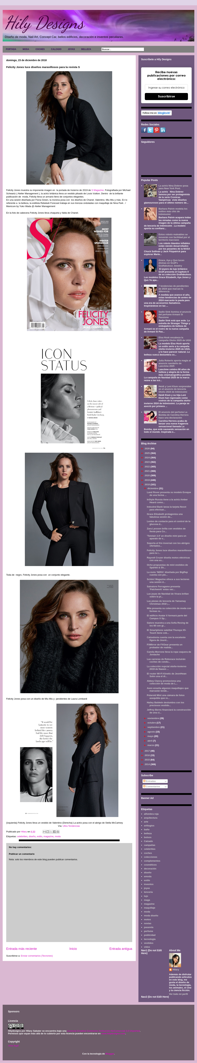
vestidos (148, 943)
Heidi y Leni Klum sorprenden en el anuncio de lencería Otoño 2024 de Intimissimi (174, 389)
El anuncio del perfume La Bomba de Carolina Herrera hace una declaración (173, 415)
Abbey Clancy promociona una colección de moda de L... (164, 682)
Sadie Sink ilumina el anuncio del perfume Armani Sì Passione (174, 314)
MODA (26, 49)
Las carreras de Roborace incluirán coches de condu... (166, 660)
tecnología (149, 939)
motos (147, 919)
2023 (148, 462)
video (147, 947)
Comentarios (151, 786)
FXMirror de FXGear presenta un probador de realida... (164, 646)
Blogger (109, 1053)
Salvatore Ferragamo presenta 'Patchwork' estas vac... (163, 588)
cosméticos (150, 864)
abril (150, 740)
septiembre (153, 727)
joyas (147, 888)
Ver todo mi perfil (178, 994)
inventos (148, 884)
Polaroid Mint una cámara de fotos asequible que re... (165, 696)
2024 (148, 457)
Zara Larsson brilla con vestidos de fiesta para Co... (166, 530)
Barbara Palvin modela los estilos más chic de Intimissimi (172, 211)
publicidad (149, 935)
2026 (148, 448)
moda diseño (151, 915)
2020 (148, 475)
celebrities (22, 836)
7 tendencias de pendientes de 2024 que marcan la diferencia (173, 289)
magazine (48, 836)
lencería (148, 892)
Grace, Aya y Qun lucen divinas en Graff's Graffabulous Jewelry (171, 263)
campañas (149, 845)
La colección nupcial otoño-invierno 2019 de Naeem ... (166, 668)
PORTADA (11, 49)
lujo (146, 896)
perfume (148, 931)
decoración (150, 868)
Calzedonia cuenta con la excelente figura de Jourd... (166, 638)
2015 (148, 759)
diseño (32, 836)
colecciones (150, 857)
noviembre (153, 718)
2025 (148, 453)
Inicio (73, 949)
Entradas (149, 781)
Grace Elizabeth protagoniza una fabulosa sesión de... (165, 515)
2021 (148, 471)
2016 (148, 755)
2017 (148, 751)
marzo (151, 745)
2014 (148, 764)
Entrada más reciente (21, 949)
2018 (148, 484)
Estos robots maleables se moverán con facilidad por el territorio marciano (174, 237)
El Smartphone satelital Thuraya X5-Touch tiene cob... (166, 631)
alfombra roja (151, 814)
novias (147, 923)
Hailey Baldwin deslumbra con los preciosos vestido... (165, 704)
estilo (39, 836)
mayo (150, 736)
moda (58, 836)
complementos (152, 861)
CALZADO (56, 49)
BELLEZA (86, 49)
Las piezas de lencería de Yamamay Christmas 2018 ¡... (166, 602)
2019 (148, 480)
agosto (151, 731)
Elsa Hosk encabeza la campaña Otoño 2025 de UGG (174, 339)
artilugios (149, 825)
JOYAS (71, 49)
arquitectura (150, 817)
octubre (152, 722)
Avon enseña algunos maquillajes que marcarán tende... (167, 689)
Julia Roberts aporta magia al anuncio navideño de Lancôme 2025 (174, 363)
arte (146, 821)
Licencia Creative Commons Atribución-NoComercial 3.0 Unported (103, 1031)
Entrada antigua (121, 949)
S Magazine (98, 190)
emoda (147, 876)
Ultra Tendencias (71, 826)
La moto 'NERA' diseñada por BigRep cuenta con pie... (167, 573)
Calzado (148, 841)
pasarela (148, 927)
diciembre (153, 488)
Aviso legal (13, 1045)
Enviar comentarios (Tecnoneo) (37, 955)
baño (146, 829)
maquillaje (149, 907)
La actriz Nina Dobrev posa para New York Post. (173, 187)
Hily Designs (44, 22)
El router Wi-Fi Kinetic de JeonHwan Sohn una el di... (166, 675)
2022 (148, 466)
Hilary (176, 969)
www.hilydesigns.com (113, 1033)
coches (148, 853)
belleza (148, 833)
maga (147, 900)
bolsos (147, 837)
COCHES (40, 49)
